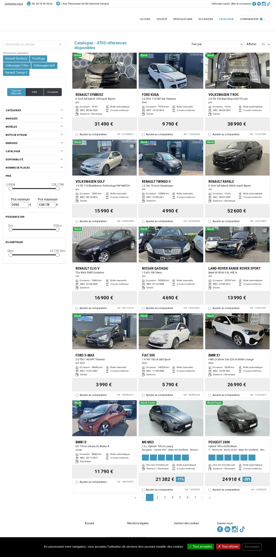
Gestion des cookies (186, 523)
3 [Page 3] (165, 497)
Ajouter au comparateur (93, 134)
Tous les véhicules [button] (16, 92)
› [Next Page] (202, 497)
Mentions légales (138, 523)
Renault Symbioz (16, 58)
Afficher (252, 44)
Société (162, 19)
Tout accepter (200, 546)
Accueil (145, 19)
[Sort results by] (223, 44)
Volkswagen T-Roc (17, 65)
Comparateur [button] (251, 19)
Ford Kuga (38, 58)
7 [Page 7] (195, 497)
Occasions (205, 19)
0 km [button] (34, 92)
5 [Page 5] (180, 497)
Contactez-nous (14, 3)
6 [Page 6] (188, 497)
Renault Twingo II (16, 72)
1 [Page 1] (150, 497)
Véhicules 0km (182, 19)
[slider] (11, 189)
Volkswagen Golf (44, 65)
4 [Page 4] (172, 497)
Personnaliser (252, 546)
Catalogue (226, 19)
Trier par (196, 44)
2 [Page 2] (157, 497)
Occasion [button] (52, 92)
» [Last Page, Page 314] (209, 497)
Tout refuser (228, 546)
